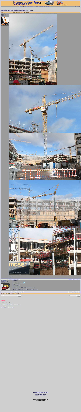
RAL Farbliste (3, 307)
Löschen (78, 279)
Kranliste (2, 302)
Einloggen (25, 6)
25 (24, 12)
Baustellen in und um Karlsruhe (20, 10)
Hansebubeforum (4, 10)
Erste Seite (20, 12)
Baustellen (10, 10)
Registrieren (21, 6)
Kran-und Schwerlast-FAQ (6, 304)
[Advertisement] (40, 322)
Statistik (42, 6)
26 (26, 12)
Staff (48, 6)
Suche (32, 6)
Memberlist (36, 6)
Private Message (14, 279)
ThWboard (40, 394)
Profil (10, 279)
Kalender (45, 6)
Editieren (74, 279)
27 (28, 12)
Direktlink (4, 280)
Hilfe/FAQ (29, 6)
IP (80, 279)
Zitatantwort (70, 279)
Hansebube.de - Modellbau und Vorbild (40, 392)
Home (39, 6)
